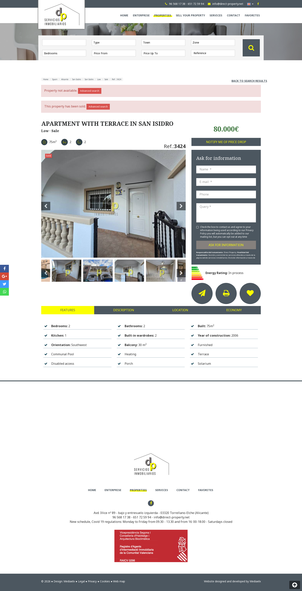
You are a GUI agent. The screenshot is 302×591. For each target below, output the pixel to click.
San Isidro (76, 79)
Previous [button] (45, 204)
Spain (54, 79)
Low (99, 79)
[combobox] (114, 42)
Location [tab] (180, 310)
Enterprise (141, 15)
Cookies (105, 581)
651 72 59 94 (142, 517)
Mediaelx (69, 581)
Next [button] (181, 204)
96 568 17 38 (121, 517)
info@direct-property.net (172, 517)
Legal (81, 581)
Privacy (92, 581)
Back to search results (249, 81)
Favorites (252, 15)
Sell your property (190, 15)
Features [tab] (67, 310)
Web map (119, 581)
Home (124, 15)
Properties (162, 15)
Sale (106, 79)
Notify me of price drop (226, 142)
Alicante (64, 79)
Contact (233, 15)
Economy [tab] (234, 310)
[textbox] (115, 42)
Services (216, 15)
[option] (113, 204)
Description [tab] (123, 310)
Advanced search (89, 90)
